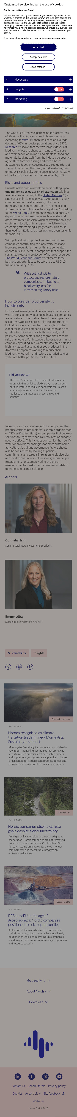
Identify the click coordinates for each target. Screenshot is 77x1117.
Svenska (22, 10)
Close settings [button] (37, 67)
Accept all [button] (38, 47)
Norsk (15, 10)
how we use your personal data (49, 38)
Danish (7, 10)
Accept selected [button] (38, 57)
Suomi (31, 10)
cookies (25, 38)
